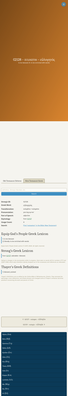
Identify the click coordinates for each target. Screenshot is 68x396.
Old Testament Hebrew (12, 181)
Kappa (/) (7, 375)
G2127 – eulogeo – (34, 319)
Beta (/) (6, 339)
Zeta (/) (6, 357)
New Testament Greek (34, 181)
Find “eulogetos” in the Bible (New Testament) (39, 225)
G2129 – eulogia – (34, 324)
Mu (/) (6, 384)
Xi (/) (5, 393)
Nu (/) (5, 389)
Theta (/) (6, 366)
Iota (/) (5, 370)
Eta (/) (5, 361)
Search (34, 194)
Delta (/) (6, 348)
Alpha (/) (6, 334)
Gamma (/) (7, 343)
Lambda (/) (7, 379)
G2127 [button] (29, 219)
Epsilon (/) (7, 352)
